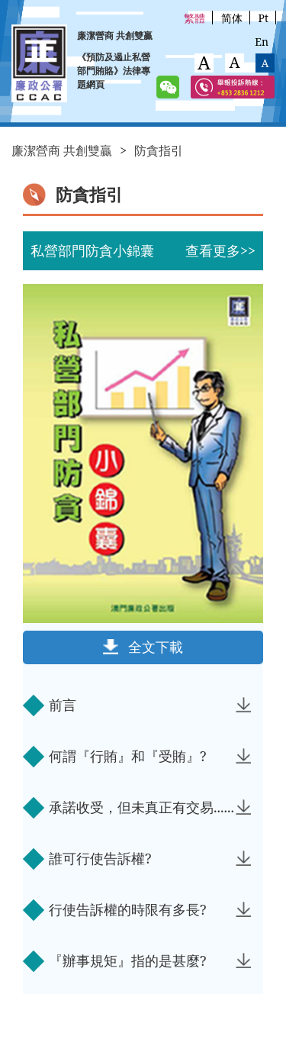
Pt (263, 18)
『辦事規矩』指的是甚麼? (150, 960)
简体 (232, 18)
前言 (150, 705)
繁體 (194, 18)
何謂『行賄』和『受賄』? (150, 756)
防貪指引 (158, 150)
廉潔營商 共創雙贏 (61, 150)
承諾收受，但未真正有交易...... (150, 807)
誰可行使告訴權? (150, 858)
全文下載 (155, 647)
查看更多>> (220, 250)
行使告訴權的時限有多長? (150, 909)
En (261, 41)
